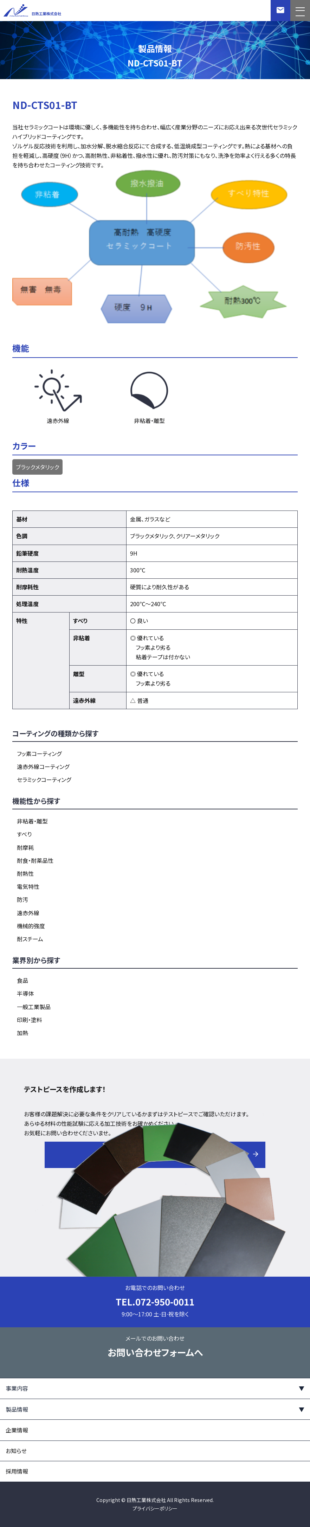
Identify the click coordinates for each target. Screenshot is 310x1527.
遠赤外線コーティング (43, 766)
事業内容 (17, 1388)
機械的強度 (31, 926)
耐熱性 (25, 873)
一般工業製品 (34, 1006)
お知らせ (16, 1450)
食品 (22, 980)
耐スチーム (30, 939)
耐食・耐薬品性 (35, 860)
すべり (24, 834)
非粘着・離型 (32, 821)
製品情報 (17, 1409)
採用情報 (17, 1471)
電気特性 (28, 886)
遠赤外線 (28, 913)
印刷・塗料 (29, 1019)
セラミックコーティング (44, 779)
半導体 (25, 993)
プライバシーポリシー (155, 1508)
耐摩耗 (25, 847)
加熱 (22, 1032)
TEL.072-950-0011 (155, 1301)
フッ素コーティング (39, 753)
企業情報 (17, 1430)
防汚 (22, 899)
